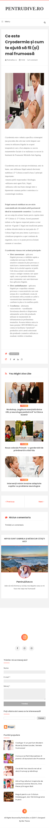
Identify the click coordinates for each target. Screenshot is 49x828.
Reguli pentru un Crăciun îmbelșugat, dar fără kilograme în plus (30, 797)
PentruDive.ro (24, 9)
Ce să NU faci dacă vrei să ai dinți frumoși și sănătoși (28, 769)
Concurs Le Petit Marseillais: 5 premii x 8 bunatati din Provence (30, 757)
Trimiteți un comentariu (14, 525)
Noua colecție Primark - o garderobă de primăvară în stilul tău (24, 449)
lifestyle (14, 354)
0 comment (32, 60)
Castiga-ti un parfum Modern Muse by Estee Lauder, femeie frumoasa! (29, 745)
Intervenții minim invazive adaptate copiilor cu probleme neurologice (24, 484)
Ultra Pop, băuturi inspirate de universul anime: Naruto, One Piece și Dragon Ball (29, 784)
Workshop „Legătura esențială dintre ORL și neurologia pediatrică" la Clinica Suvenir (24, 412)
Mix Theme (25, 821)
